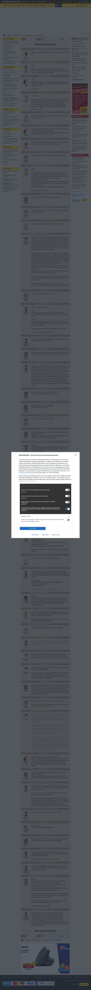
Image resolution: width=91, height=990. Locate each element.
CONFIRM (32, 528)
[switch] (67, 490)
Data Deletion (35, 534)
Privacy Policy (55, 534)
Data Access (45, 534)
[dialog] (45, 495)
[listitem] (45, 486)
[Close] (76, 455)
